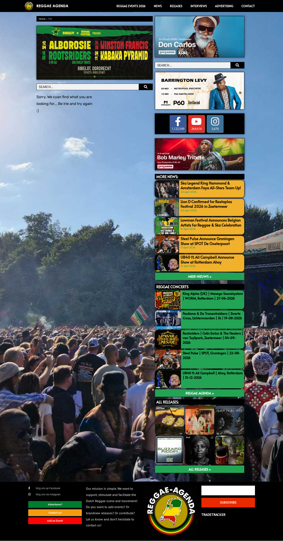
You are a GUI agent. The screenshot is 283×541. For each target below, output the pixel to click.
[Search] (146, 87)
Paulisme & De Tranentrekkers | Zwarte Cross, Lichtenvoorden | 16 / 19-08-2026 (212, 315)
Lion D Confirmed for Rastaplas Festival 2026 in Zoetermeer (209, 203)
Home (42, 19)
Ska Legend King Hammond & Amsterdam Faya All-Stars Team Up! (208, 184)
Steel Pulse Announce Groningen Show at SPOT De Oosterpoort (211, 240)
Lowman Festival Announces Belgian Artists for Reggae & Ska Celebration (208, 222)
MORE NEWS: (167, 176)
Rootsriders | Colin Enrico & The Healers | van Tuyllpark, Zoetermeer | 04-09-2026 (213, 338)
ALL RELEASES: (167, 402)
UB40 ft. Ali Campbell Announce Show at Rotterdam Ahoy (211, 259)
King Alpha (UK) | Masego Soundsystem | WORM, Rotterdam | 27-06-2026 (213, 295)
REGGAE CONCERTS (172, 287)
